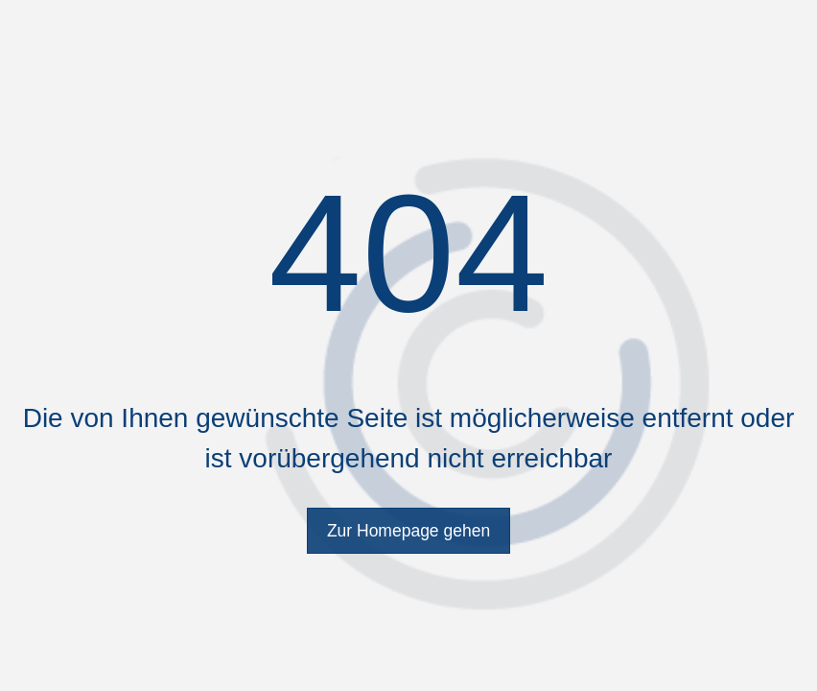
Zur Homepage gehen (408, 530)
